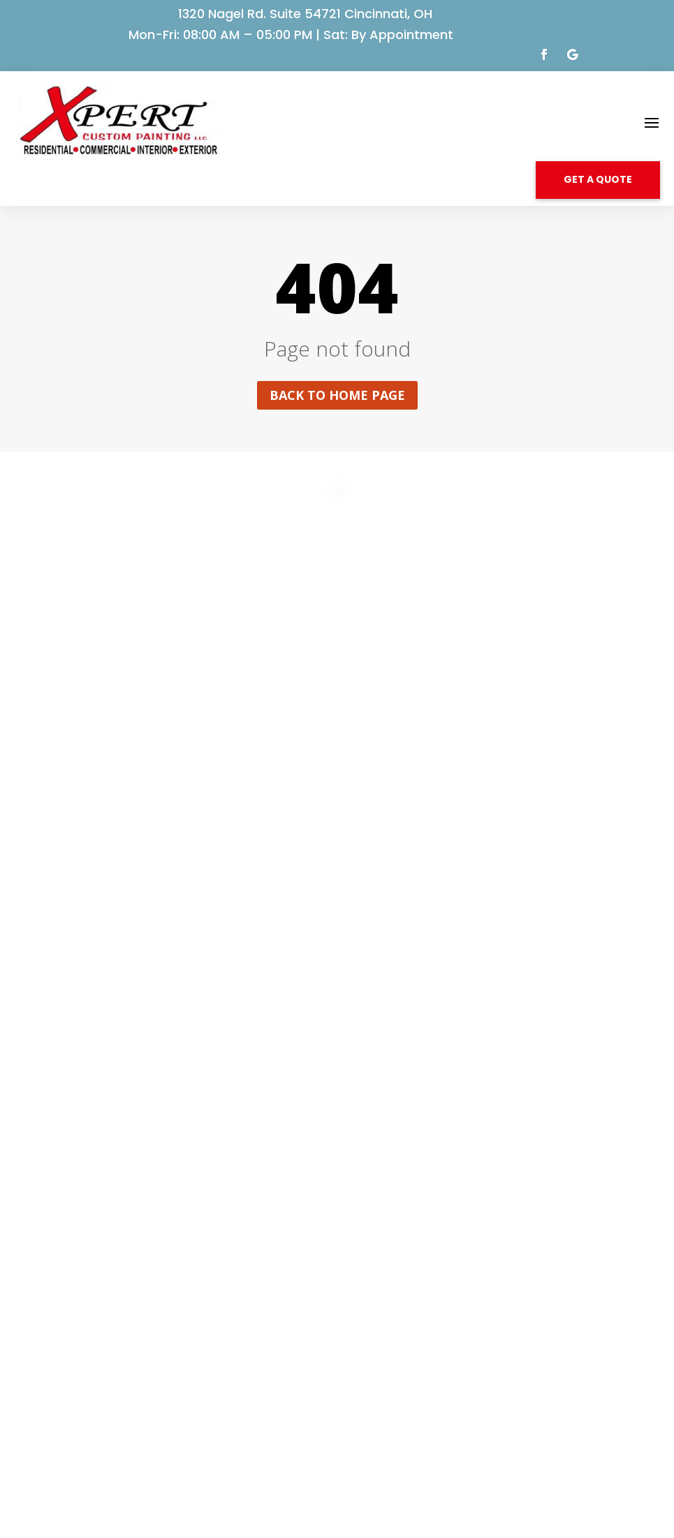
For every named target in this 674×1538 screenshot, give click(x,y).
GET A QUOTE (598, 179)
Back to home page (337, 395)
